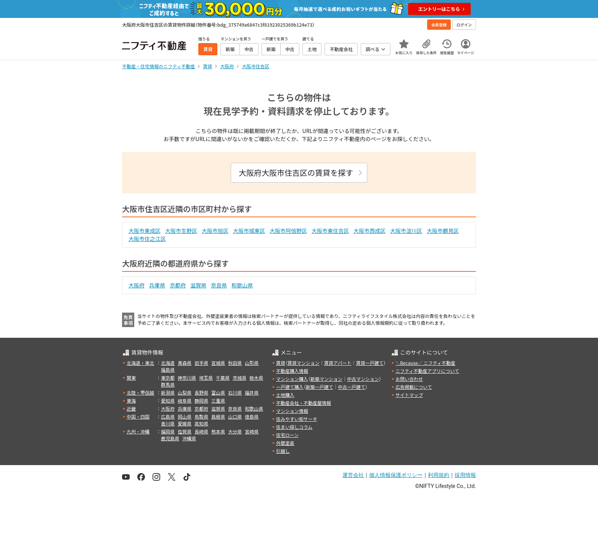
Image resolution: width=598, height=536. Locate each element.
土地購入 (285, 395)
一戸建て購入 (290, 387)
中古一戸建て (351, 387)
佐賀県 (184, 431)
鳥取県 (201, 416)
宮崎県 (252, 431)
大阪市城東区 (249, 230)
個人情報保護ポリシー (396, 475)
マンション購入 (292, 379)
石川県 (235, 392)
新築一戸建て (319, 387)
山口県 (235, 416)
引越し (283, 451)
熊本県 (218, 431)
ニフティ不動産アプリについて (427, 370)
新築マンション (326, 379)
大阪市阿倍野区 (288, 230)
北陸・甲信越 (140, 392)
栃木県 (256, 377)
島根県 (218, 416)
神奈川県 (187, 377)
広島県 (168, 416)
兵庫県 (157, 285)
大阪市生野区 (181, 230)
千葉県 (223, 377)
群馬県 (168, 384)
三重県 (218, 400)
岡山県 (184, 416)
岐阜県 (184, 400)
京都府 (178, 285)
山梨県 (184, 392)
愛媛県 (184, 423)
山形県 (252, 362)
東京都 (168, 377)
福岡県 (168, 431)
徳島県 (252, 416)
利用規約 (438, 475)
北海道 (168, 362)
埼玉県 (206, 377)
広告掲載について (413, 387)
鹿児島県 (170, 438)
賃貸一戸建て (369, 362)
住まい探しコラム (294, 427)
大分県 (235, 431)
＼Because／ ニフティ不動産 (425, 362)
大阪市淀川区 (406, 230)
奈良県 (219, 285)
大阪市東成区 (145, 230)
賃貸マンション (304, 362)
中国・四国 (138, 416)
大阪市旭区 (215, 230)
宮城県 (218, 362)
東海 (131, 400)
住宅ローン (287, 435)
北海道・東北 (140, 362)
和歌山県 (242, 285)
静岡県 (201, 400)
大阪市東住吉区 (330, 230)
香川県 (168, 423)
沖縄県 (189, 438)
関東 (131, 377)
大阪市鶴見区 (443, 230)
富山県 (218, 392)
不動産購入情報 (292, 370)
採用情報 (465, 475)
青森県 (184, 362)
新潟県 (168, 392)
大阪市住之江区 (147, 238)
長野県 (201, 392)
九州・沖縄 (138, 431)
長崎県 (201, 431)
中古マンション (363, 379)
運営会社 (353, 475)
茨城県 (239, 377)
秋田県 (235, 362)
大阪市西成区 (370, 230)
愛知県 (168, 400)
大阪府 (137, 285)
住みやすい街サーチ (296, 419)
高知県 (201, 423)
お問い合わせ (409, 379)
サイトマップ (409, 395)
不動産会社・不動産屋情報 (303, 403)
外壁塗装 (285, 443)
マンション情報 (292, 411)
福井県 (252, 392)
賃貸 (280, 362)
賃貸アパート (338, 362)
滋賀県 (198, 285)
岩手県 (201, 362)
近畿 (131, 408)
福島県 (168, 369)
